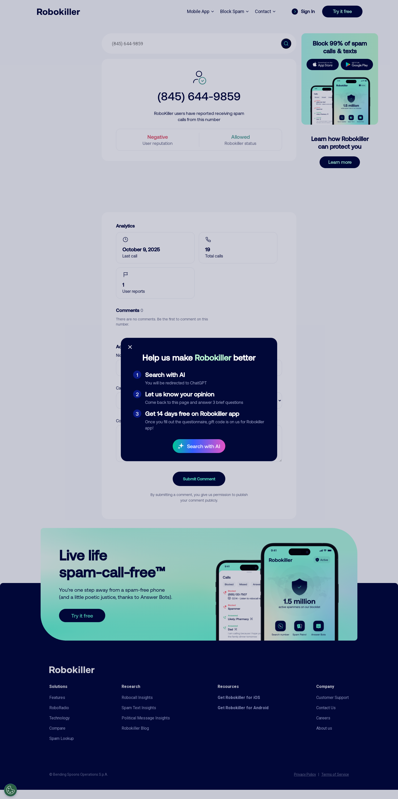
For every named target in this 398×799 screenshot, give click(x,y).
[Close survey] (130, 347)
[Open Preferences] (10, 790)
